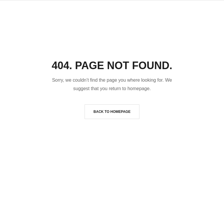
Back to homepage (112, 112)
